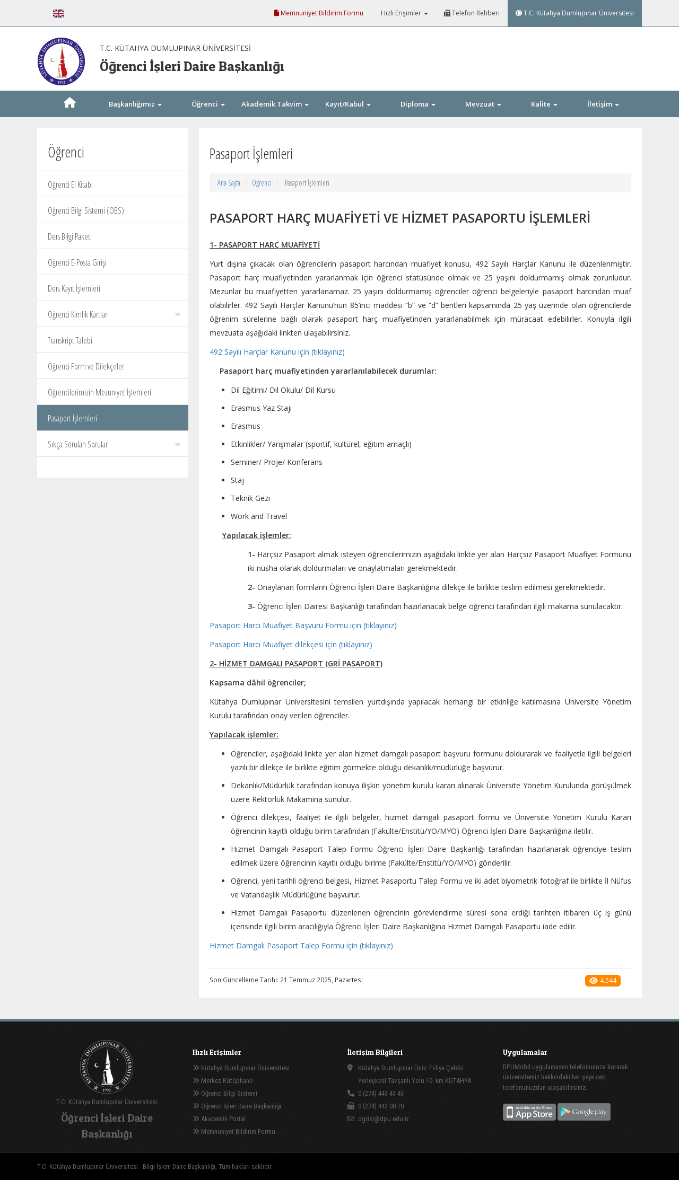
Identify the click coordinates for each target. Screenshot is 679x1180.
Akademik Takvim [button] (275, 104)
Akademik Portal (219, 1119)
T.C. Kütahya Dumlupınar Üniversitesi (575, 12)
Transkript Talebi (70, 340)
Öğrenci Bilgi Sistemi (225, 1093)
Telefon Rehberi (472, 12)
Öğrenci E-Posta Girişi (77, 262)
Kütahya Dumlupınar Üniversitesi (241, 1068)
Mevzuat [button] (483, 104)
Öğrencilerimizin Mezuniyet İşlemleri (99, 392)
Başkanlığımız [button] (135, 104)
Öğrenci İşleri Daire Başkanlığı (237, 1106)
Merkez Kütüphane (223, 1081)
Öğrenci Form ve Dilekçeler (86, 366)
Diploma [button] (418, 104)
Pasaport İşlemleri (72, 418)
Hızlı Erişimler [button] (403, 12)
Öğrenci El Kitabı (70, 184)
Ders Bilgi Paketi (70, 236)
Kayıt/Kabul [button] (348, 104)
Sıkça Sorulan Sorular (114, 444)
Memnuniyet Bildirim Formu (318, 12)
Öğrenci (262, 183)
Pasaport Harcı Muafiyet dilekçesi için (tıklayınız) (291, 644)
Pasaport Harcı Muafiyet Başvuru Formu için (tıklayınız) (303, 625)
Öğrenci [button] (208, 104)
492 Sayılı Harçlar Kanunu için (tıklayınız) (277, 352)
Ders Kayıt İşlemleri (74, 288)
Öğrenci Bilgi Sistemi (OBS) (86, 210)
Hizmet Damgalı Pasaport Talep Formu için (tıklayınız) (301, 945)
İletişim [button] (603, 104)
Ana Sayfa (228, 183)
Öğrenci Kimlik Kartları (114, 314)
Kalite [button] (544, 104)
